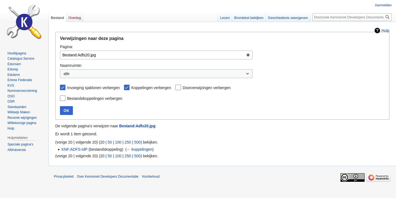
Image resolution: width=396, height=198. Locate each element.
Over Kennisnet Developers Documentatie (107, 176)
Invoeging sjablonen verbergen (93, 88)
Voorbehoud (151, 176)
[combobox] (156, 55)
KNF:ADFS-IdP (74, 149)
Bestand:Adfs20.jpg (137, 126)
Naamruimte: (71, 65)
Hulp (385, 30)
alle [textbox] (67, 74)
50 (110, 142)
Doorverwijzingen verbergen (206, 88)
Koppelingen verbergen (151, 88)
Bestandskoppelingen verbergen (94, 98)
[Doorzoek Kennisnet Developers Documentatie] (352, 17)
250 (128, 142)
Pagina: (66, 47)
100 (118, 142)
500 (137, 142)
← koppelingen (139, 149)
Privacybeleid (63, 176)
